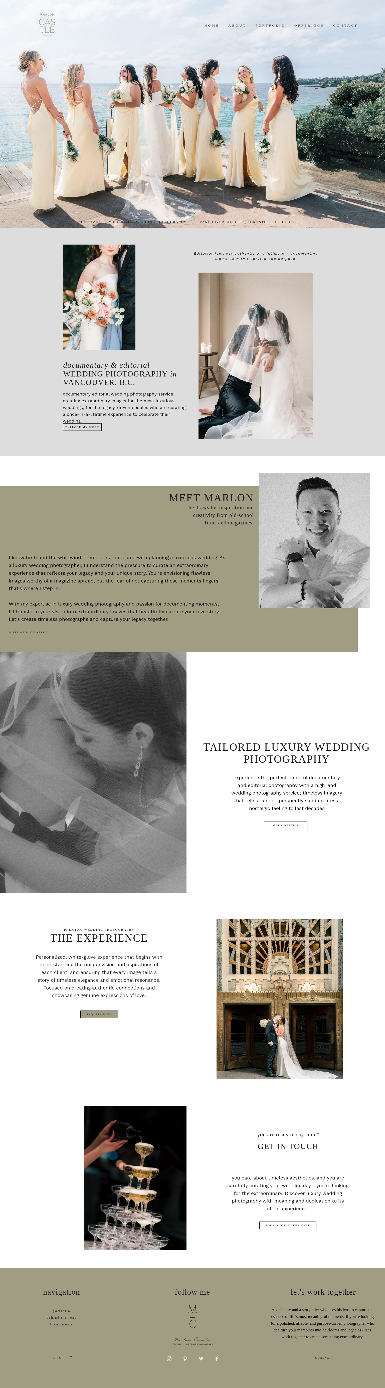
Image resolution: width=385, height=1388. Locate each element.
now (68, 1331)
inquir (57, 1331)
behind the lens (62, 1317)
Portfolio (270, 25)
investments (61, 1324)
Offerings (309, 25)
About (238, 25)
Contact (345, 25)
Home (212, 25)
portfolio (61, 1311)
